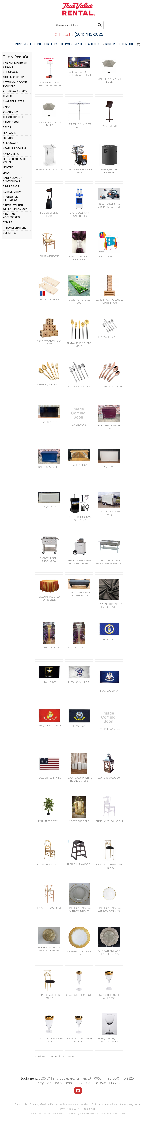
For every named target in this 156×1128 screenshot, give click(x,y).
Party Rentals (25, 44)
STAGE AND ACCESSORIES (11, 216)
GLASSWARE (10, 143)
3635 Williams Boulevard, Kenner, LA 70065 (60, 1078)
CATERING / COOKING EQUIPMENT (15, 84)
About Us (94, 44)
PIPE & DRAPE (11, 186)
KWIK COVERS (11, 153)
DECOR (7, 127)
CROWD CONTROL (13, 117)
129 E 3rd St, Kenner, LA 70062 (63, 1083)
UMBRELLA (9, 233)
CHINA (6, 106)
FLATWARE (9, 132)
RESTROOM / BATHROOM (10, 199)
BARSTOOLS (10, 71)
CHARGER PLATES (13, 101)
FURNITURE (9, 138)
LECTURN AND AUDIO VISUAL (15, 161)
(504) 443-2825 (88, 34)
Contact (127, 44)
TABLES (7, 222)
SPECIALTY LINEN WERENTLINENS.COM (15, 207)
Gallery (47, 44)
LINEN (6, 172)
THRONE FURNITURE (14, 227)
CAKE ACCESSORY (14, 77)
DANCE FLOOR (11, 122)
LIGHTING (8, 167)
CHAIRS (7, 96)
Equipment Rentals (73, 44)
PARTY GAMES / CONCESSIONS (12, 180)
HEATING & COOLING (14, 148)
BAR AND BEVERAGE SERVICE (15, 65)
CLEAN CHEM (10, 111)
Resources (111, 44)
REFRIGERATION (12, 191)
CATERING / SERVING (15, 90)
